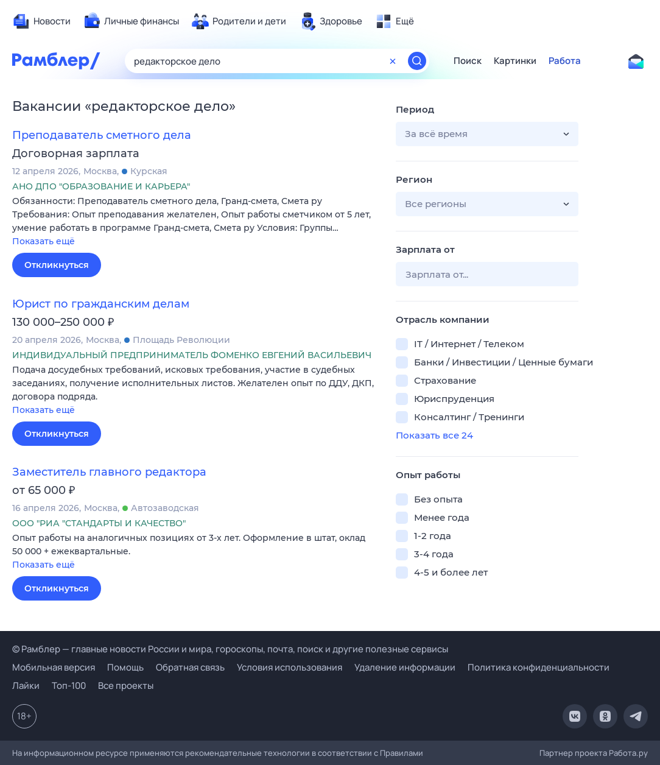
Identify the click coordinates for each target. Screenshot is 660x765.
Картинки (515, 61)
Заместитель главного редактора (109, 472)
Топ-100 (69, 685)
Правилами (401, 752)
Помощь (125, 667)
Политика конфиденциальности (538, 667)
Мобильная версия (53, 667)
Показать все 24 (434, 435)
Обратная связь (190, 667)
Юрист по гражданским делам (100, 304)
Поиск (468, 61)
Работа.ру (628, 752)
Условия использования (289, 667)
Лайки (26, 685)
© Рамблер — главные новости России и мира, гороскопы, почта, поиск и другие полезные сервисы (230, 649)
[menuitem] (41, 21)
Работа (565, 61)
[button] (194, 222)
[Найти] (417, 61)
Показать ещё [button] (43, 241)
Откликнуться (56, 264)
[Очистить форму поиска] (393, 61)
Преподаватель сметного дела (101, 135)
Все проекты (125, 685)
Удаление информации (404, 667)
